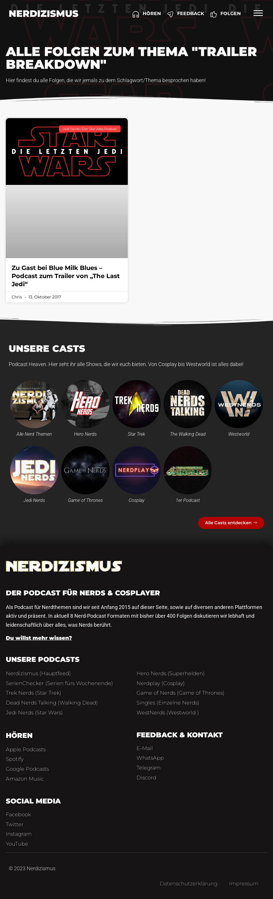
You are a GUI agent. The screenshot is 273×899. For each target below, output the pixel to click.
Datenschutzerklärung (189, 883)
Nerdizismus (43, 13)
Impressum (243, 883)
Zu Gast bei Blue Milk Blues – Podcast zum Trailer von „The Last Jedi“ (66, 276)
